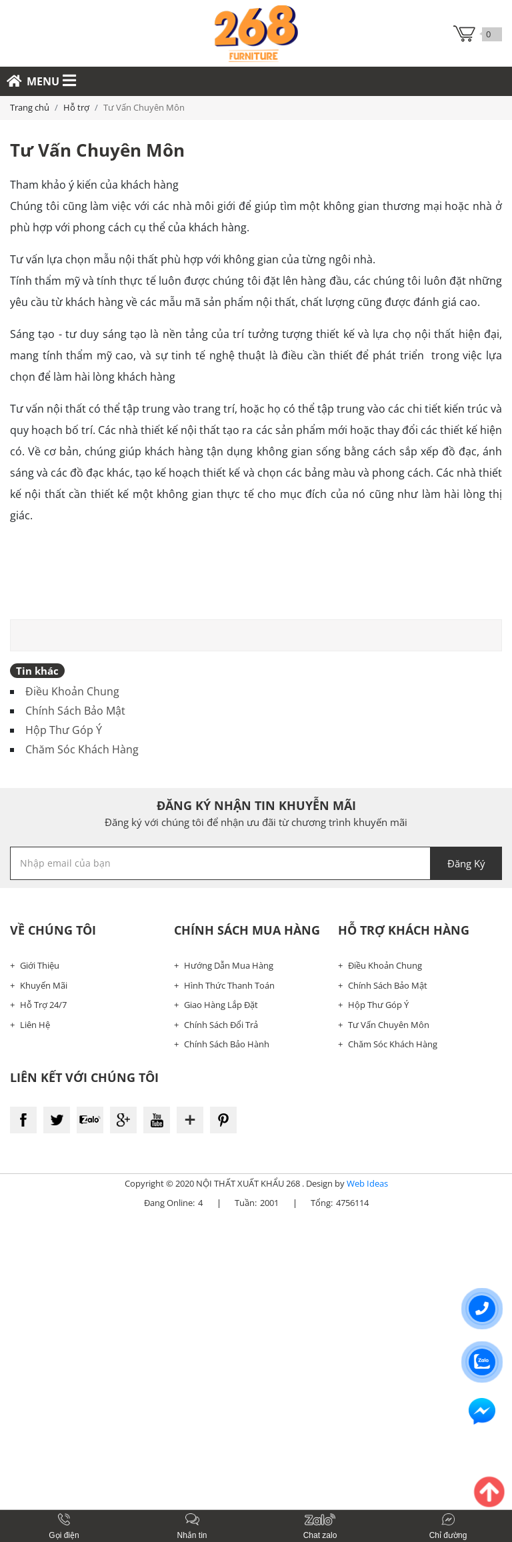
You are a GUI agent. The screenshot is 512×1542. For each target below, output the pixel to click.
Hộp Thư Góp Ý (63, 730)
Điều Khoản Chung (72, 691)
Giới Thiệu (39, 965)
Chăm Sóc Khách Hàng (82, 749)
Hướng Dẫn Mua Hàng (228, 965)
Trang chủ (29, 107)
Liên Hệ (35, 1025)
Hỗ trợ (76, 107)
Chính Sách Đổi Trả (221, 1025)
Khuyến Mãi (43, 985)
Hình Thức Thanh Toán (229, 985)
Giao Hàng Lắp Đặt (221, 1005)
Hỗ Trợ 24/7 (43, 1005)
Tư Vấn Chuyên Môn (388, 1025)
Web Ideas (367, 1183)
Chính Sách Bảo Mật (75, 710)
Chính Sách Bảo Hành (226, 1044)
